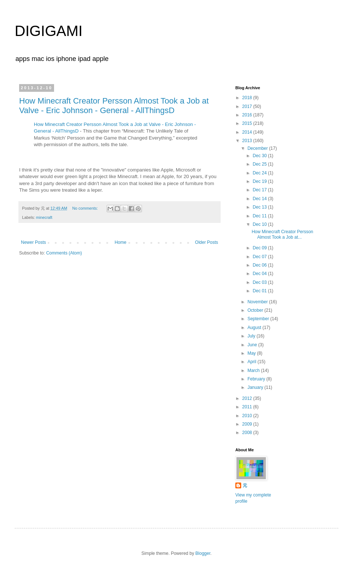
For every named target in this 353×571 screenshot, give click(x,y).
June (252, 344)
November (258, 301)
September (258, 318)
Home (120, 242)
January (255, 387)
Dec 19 (260, 181)
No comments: (85, 208)
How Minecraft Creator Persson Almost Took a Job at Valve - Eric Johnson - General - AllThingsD (114, 105)
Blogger (202, 553)
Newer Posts (33, 242)
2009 (247, 424)
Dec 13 (260, 207)
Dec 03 (260, 282)
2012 (247, 398)
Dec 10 (260, 224)
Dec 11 (260, 215)
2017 (247, 106)
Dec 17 (260, 189)
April (252, 361)
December (258, 148)
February (256, 379)
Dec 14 (260, 198)
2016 (247, 115)
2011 (247, 406)
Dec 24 (260, 173)
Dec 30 (260, 155)
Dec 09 (260, 247)
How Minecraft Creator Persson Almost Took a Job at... (282, 234)
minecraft (44, 217)
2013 (247, 140)
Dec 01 (260, 290)
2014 (247, 132)
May (252, 353)
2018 (247, 97)
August (255, 327)
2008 (247, 432)
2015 (247, 123)
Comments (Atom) (64, 253)
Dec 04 (260, 273)
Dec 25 (260, 164)
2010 (247, 415)
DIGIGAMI (48, 31)
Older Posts (206, 242)
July (252, 336)
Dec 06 (260, 265)
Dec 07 (260, 256)
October (255, 310)
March (254, 370)
